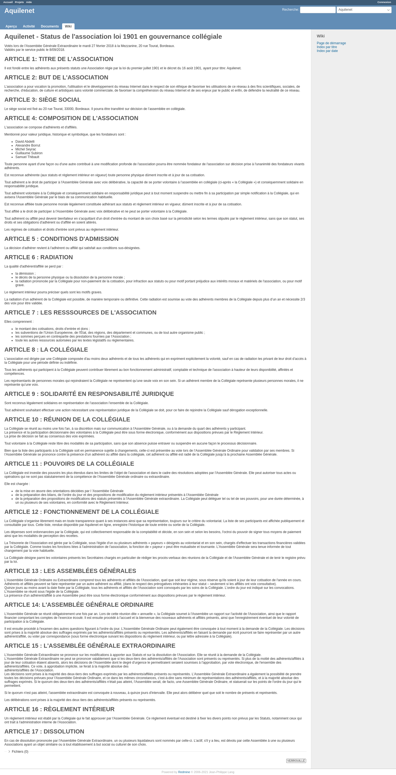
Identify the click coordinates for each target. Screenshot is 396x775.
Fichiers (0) (20, 752)
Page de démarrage (331, 43)
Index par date (327, 51)
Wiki (68, 26)
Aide (29, 2)
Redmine (184, 772)
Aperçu (11, 26)
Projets (19, 2)
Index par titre (327, 47)
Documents (50, 26)
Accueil (8, 2)
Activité (29, 26)
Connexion (384, 2)
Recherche (290, 10)
